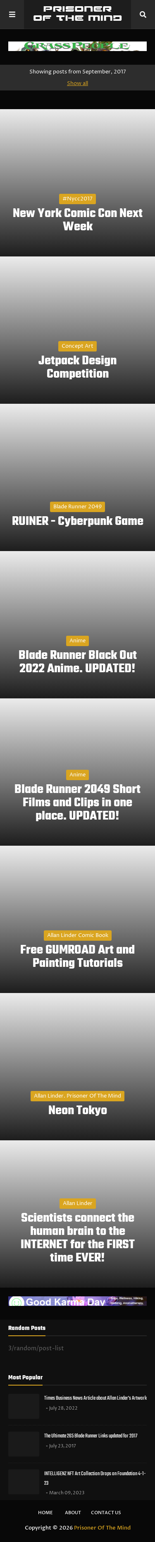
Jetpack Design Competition (77, 367)
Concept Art (77, 346)
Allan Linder (78, 1203)
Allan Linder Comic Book (77, 935)
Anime (77, 640)
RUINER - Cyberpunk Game (77, 521)
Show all (77, 83)
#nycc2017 (77, 199)
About (73, 1513)
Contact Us (106, 1513)
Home (45, 1513)
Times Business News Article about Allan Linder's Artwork (95, 1398)
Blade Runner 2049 (77, 506)
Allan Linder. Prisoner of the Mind (77, 1096)
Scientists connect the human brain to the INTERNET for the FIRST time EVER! (78, 1238)
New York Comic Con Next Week (78, 220)
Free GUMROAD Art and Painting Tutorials (77, 957)
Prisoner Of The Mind (102, 1528)
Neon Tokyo (77, 1110)
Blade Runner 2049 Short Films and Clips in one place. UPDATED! (77, 803)
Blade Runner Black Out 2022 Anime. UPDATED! (78, 662)
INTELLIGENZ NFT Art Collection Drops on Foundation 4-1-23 (95, 1478)
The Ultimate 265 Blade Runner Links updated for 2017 (90, 1436)
